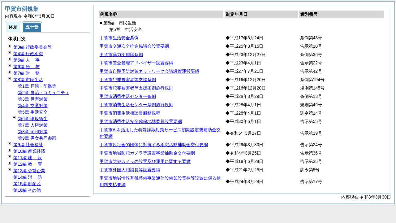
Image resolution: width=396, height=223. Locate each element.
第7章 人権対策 (33, 125)
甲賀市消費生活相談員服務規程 (130, 113)
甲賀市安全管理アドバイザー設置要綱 (136, 62)
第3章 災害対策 (33, 99)
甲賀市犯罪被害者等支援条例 (128, 79)
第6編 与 (26, 66)
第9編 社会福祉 (28, 144)
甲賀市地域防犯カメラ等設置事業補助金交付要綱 (147, 153)
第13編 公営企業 (29, 170)
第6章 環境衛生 (33, 118)
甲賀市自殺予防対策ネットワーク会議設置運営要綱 (149, 71)
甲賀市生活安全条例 (119, 37)
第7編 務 (26, 73)
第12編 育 (27, 164)
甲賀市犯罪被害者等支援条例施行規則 (136, 87)
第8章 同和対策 (33, 131)
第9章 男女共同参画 (37, 138)
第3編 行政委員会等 (32, 47)
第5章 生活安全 (33, 112)
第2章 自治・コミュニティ (43, 92)
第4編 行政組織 (28, 53)
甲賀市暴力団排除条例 (121, 54)
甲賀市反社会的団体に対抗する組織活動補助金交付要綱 (154, 144)
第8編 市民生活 (28, 79)
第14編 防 (27, 177)
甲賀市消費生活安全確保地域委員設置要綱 (141, 121)
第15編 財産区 (27, 183)
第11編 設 (27, 157)
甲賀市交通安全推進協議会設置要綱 (134, 46)
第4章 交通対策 (33, 105)
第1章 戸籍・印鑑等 (37, 86)
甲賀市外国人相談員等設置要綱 (130, 169)
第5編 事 (26, 60)
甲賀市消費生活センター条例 (128, 96)
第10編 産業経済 (29, 151)
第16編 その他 (27, 190)
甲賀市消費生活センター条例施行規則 (136, 104)
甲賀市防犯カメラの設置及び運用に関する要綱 (145, 161)
